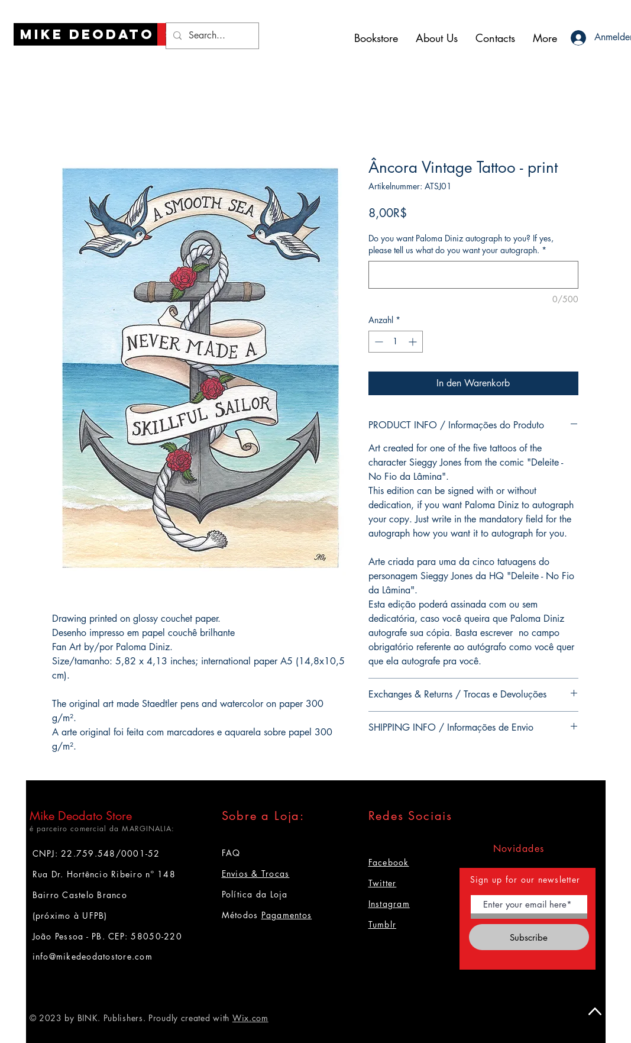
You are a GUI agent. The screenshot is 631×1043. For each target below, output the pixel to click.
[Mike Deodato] (87, 34)
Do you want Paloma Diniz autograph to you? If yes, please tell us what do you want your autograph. (461, 244)
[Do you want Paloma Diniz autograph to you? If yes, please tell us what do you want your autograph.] (473, 274)
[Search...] (211, 36)
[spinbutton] (395, 341)
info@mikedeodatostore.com (93, 956)
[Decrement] (377, 341)
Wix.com (250, 1017)
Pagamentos (286, 915)
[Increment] (413, 341)
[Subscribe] (529, 937)
